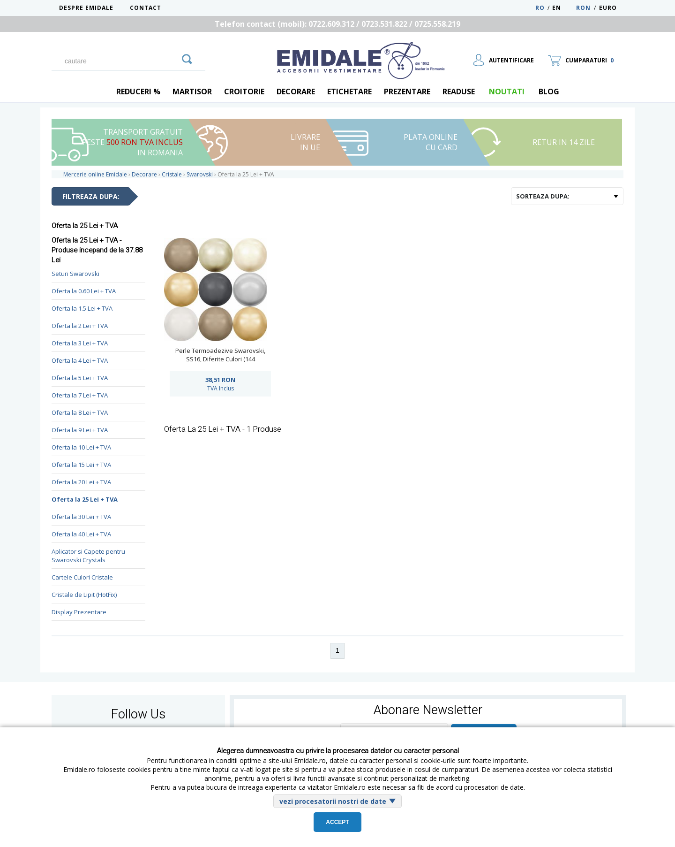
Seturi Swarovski (75, 273)
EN (563, 8)
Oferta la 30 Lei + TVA (81, 516)
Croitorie (244, 91)
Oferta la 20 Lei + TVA (81, 482)
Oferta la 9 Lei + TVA (80, 430)
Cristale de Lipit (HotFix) (84, 594)
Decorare (296, 91)
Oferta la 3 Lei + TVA (80, 343)
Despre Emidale (86, 8)
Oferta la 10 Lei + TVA (81, 447)
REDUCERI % (138, 91)
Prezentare (407, 91)
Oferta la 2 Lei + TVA (80, 325)
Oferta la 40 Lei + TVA (81, 534)
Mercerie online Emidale (95, 174)
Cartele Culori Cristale (82, 577)
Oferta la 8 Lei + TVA (80, 412)
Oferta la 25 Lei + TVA (85, 499)
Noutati (507, 91)
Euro (608, 8)
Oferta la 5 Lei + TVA (80, 378)
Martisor (192, 91)
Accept (337, 822)
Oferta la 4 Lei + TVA (80, 360)
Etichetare (349, 91)
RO (540, 8)
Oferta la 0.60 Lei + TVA (84, 291)
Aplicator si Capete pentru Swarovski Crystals (88, 555)
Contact (145, 8)
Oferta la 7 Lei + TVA (80, 395)
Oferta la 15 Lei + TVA (81, 464)
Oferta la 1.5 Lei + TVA (82, 308)
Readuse (458, 91)
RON (583, 8)
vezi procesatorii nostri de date (332, 801)
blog (549, 91)
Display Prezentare (79, 612)
